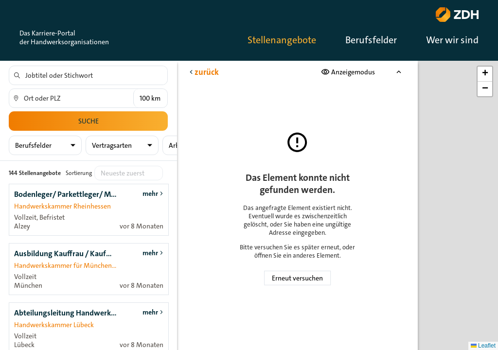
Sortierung (79, 173)
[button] (485, 74)
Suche (88, 121)
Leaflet (483, 345)
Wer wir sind (452, 40)
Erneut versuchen (297, 278)
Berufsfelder (371, 40)
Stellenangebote (282, 40)
